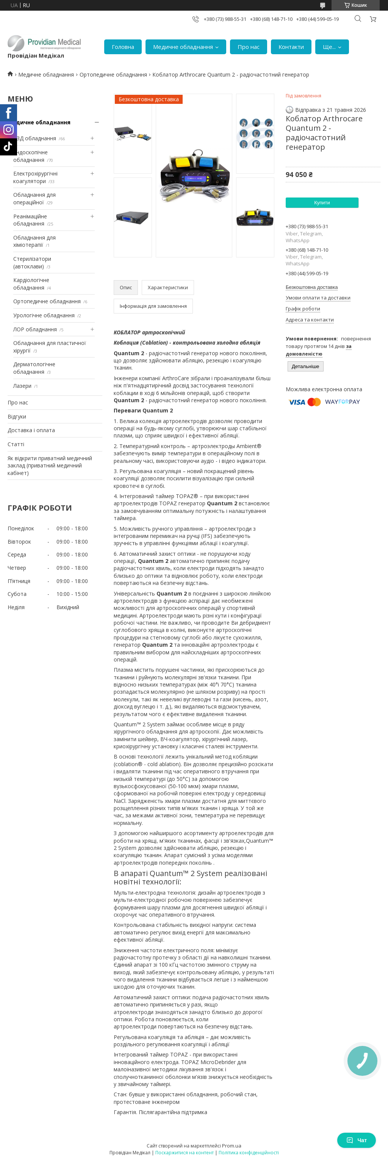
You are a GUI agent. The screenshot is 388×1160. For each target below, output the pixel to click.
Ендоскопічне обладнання (30, 156)
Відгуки (17, 416)
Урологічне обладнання (44, 315)
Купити (322, 202)
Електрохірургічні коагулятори (35, 177)
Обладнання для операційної (34, 198)
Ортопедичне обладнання (113, 74)
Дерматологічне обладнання (34, 368)
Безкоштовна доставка (312, 287)
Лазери (22, 385)
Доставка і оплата (31, 430)
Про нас (249, 46)
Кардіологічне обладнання (31, 283)
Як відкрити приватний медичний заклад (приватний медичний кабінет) (50, 466)
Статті (16, 444)
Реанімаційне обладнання (30, 220)
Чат (356, 1140)
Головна (123, 46)
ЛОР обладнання (35, 329)
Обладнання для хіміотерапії (34, 241)
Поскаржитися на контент (184, 1152)
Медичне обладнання (183, 46)
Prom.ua (231, 1145)
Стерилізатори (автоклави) (32, 262)
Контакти (291, 46)
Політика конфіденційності (249, 1152)
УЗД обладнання (34, 138)
